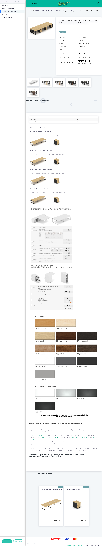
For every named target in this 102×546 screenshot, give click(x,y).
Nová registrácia (18, 541)
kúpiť (60, 69)
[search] (98, 4)
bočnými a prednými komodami (50, 437)
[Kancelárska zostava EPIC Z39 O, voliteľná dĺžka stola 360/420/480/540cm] (41, 17)
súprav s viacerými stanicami (79, 437)
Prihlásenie (7, 541)
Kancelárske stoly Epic (36, 435)
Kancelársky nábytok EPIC (13, 1)
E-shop (33, 3)
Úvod (30, 10)
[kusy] (66, 69)
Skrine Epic (40, 448)
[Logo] (64, 3)
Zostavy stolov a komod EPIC (65, 10)
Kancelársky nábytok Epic (82, 426)
